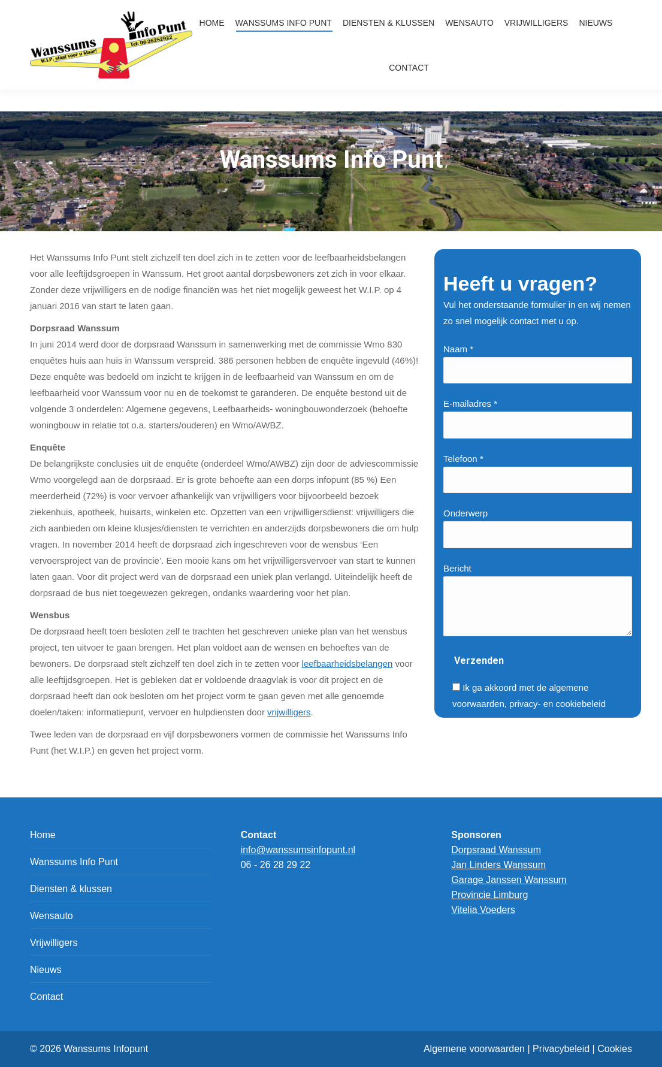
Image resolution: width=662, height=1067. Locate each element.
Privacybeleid (561, 1049)
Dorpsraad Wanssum (496, 850)
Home (43, 835)
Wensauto (51, 916)
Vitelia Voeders (483, 910)
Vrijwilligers (53, 943)
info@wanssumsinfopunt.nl (547, 10)
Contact (46, 997)
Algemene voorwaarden (474, 1049)
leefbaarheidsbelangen (347, 663)
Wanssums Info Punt (74, 862)
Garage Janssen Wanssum (508, 880)
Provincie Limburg (489, 895)
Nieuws (45, 970)
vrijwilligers (289, 712)
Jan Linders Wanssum (498, 865)
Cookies (614, 1049)
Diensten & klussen (71, 889)
